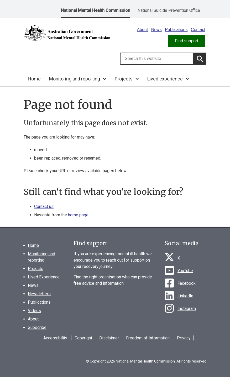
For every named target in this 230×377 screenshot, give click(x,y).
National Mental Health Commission (95, 10)
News (156, 29)
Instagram (186, 308)
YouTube (185, 270)
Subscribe (37, 327)
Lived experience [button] (165, 78)
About (142, 29)
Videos (34, 310)
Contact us (44, 206)
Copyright (83, 337)
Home (34, 78)
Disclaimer (109, 337)
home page (78, 214)
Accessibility (55, 337)
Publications (176, 29)
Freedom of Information (148, 337)
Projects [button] (124, 78)
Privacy (184, 337)
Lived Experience (44, 276)
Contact (198, 29)
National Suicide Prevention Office (169, 10)
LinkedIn (185, 295)
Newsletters (39, 293)
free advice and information (99, 283)
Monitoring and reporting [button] (74, 78)
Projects (35, 268)
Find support (186, 41)
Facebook (186, 283)
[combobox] (157, 59)
